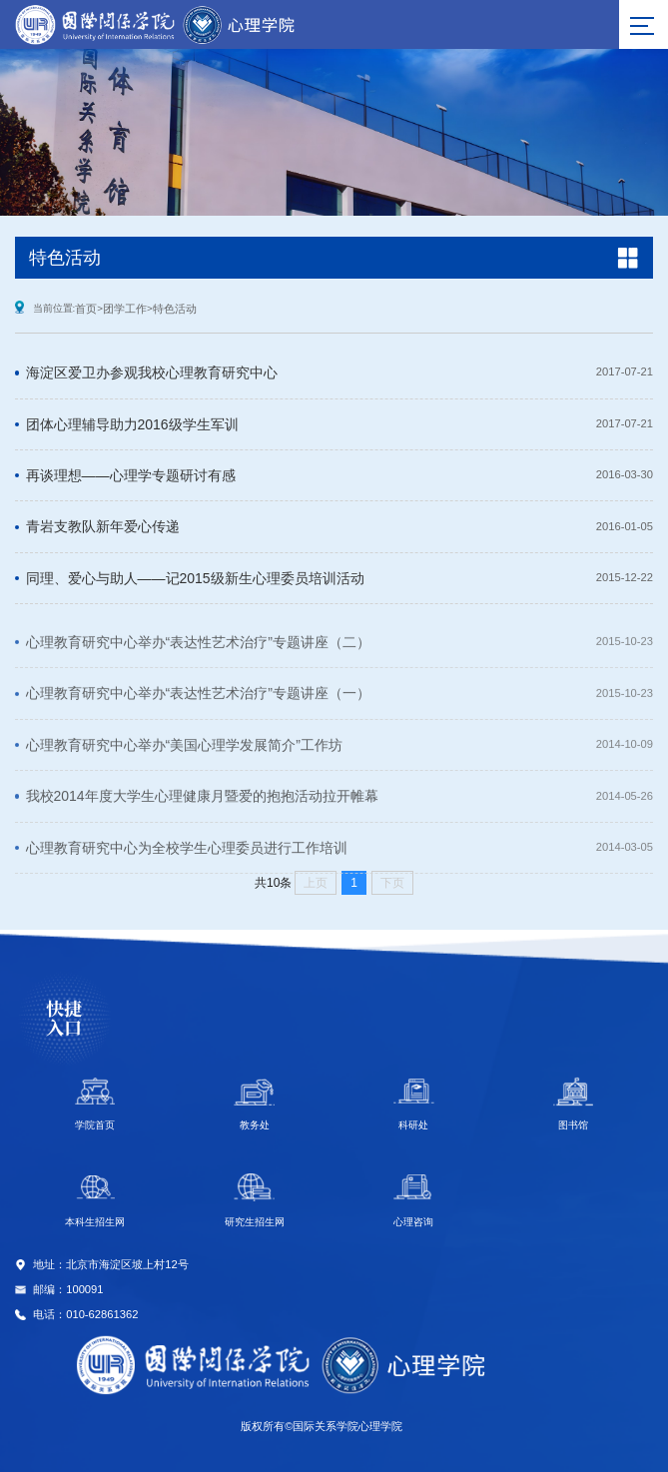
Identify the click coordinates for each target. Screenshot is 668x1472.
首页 (86, 309)
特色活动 (175, 309)
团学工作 (125, 309)
